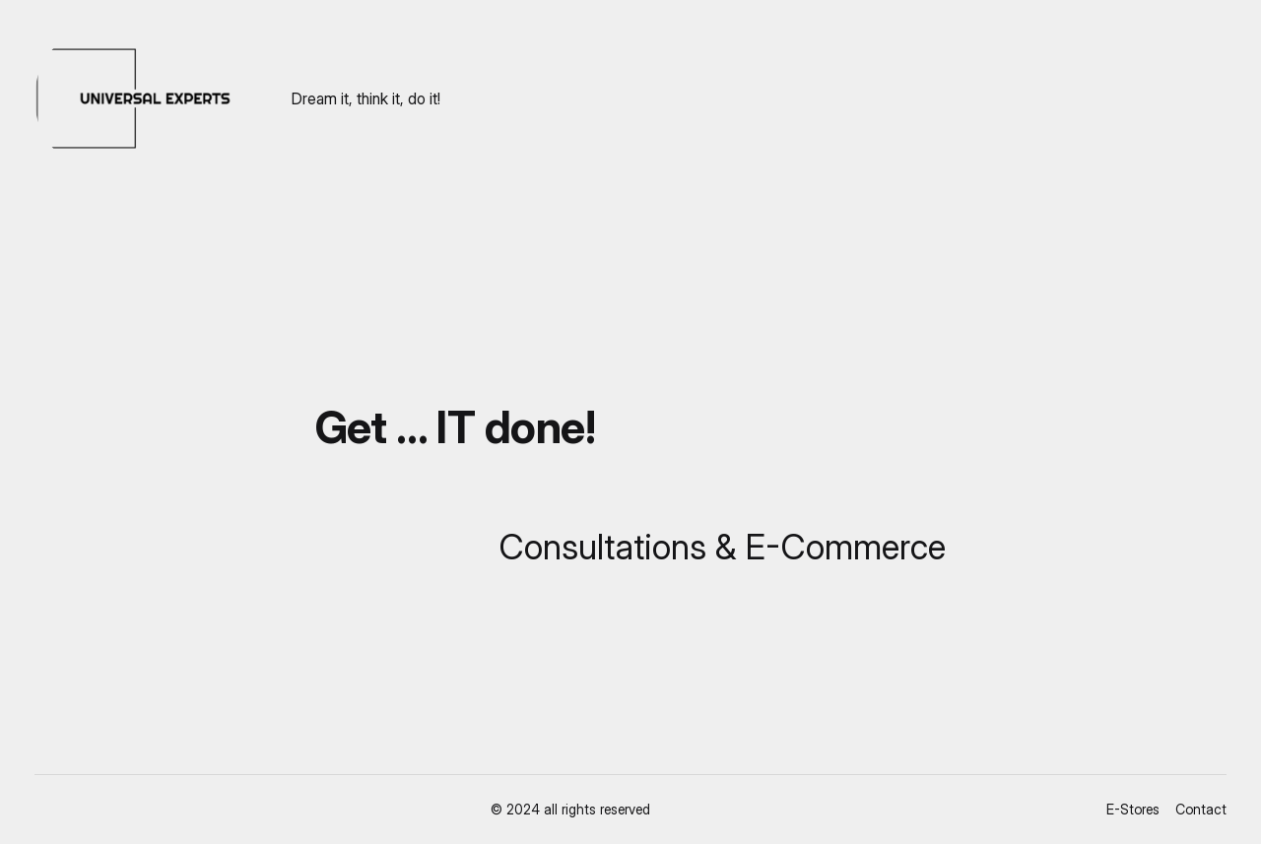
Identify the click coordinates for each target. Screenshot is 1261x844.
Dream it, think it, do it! (366, 98)
